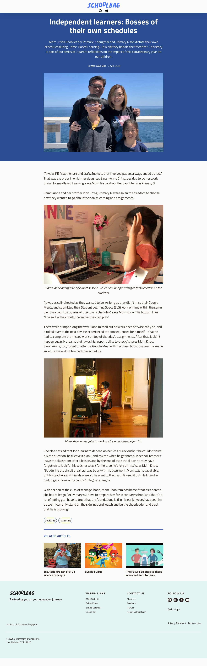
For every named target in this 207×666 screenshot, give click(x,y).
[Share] (188, 13)
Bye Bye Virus (93, 576)
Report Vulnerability (136, 616)
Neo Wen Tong (98, 70)
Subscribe (90, 616)
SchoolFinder (92, 608)
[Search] (182, 13)
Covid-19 (50, 525)
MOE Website (92, 603)
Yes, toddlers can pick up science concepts (59, 578)
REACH (130, 612)
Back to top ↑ (174, 614)
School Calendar (93, 612)
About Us (131, 603)
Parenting (65, 525)
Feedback (131, 608)
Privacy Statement (177, 628)
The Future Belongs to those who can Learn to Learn (144, 578)
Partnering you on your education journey (36, 604)
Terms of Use (194, 628)
